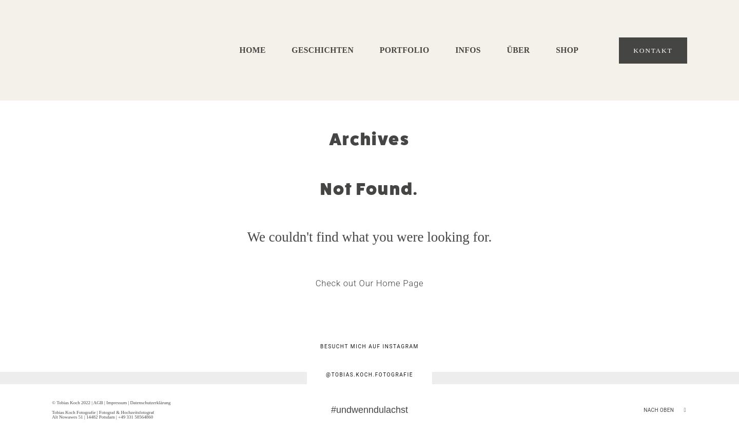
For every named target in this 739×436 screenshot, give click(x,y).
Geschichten (322, 50)
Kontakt (652, 50)
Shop (567, 50)
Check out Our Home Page (370, 283)
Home (253, 50)
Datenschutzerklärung (150, 402)
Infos (468, 50)
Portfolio (405, 50)
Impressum (116, 402)
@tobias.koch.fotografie (369, 375)
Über (518, 50)
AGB (98, 402)
